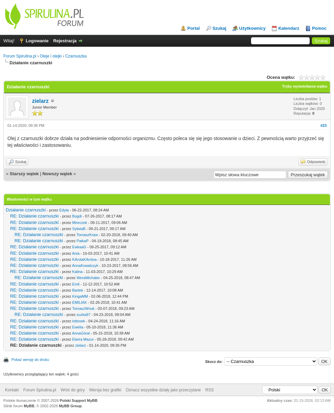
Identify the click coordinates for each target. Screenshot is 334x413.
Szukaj (219, 28)
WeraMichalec (88, 278)
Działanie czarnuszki (26, 209)
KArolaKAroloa (84, 259)
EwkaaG (79, 247)
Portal (193, 28)
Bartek (77, 290)
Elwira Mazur (83, 339)
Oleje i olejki (51, 56)
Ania (75, 253)
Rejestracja (65, 40)
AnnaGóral (81, 333)
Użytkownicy (252, 28)
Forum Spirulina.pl (19, 56)
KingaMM (80, 296)
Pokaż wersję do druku (30, 360)
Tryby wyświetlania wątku (304, 86)
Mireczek (79, 223)
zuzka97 (83, 315)
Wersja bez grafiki (105, 390)
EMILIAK (79, 302)
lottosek (78, 321)
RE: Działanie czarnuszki (34, 216)
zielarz (40, 101)
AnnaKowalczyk (85, 265)
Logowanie (37, 40)
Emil (75, 284)
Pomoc (319, 28)
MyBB (29, 406)
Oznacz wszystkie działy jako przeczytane (163, 390)
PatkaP (82, 241)
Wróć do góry (73, 390)
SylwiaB (78, 229)
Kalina (77, 272)
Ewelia (77, 327)
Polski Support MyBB (79, 400)
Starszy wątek (24, 173)
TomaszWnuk (83, 308)
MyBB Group (70, 406)
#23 (324, 125)
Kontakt (12, 390)
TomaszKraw (87, 235)
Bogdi (77, 216)
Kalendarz (288, 28)
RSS (209, 390)
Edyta (64, 210)
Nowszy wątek (57, 173)
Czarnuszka (75, 56)
